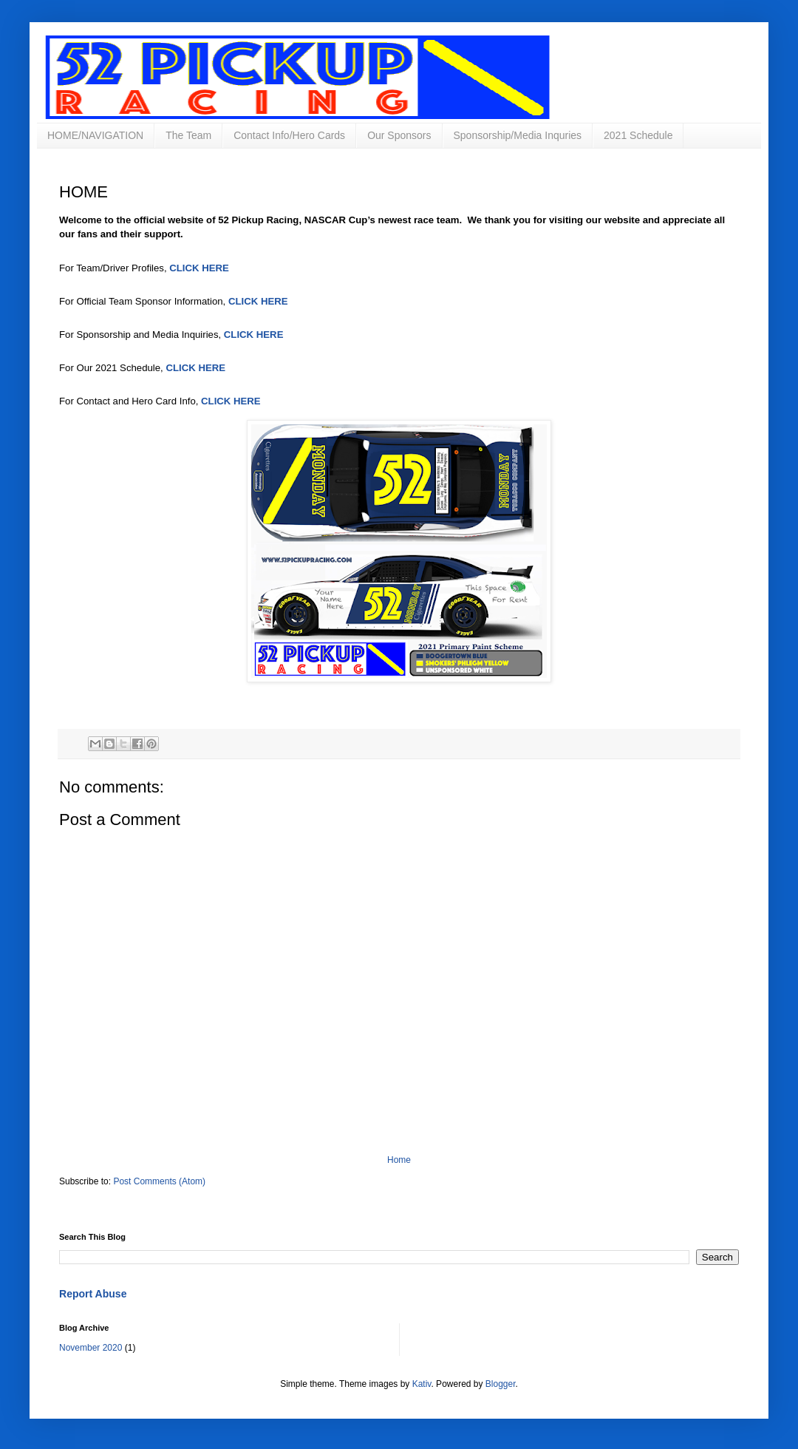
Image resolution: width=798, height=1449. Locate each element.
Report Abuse (92, 1294)
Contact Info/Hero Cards (289, 135)
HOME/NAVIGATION (95, 135)
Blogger (500, 1384)
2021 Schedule (638, 135)
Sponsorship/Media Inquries (518, 135)
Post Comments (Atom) (159, 1181)
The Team (188, 135)
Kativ (422, 1384)
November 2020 (90, 1348)
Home (399, 1160)
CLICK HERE (199, 268)
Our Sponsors (399, 135)
